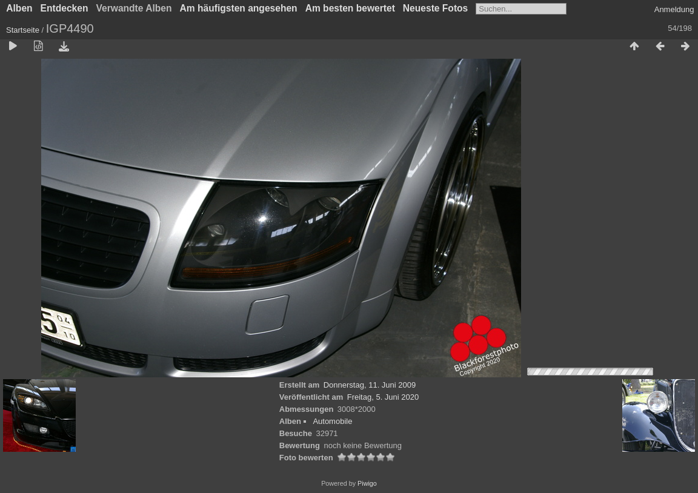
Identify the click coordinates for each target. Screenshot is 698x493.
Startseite (22, 30)
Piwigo (367, 483)
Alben (19, 8)
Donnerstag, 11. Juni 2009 (370, 384)
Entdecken (64, 8)
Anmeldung (674, 9)
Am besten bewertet (350, 8)
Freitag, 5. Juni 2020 (383, 397)
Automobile (332, 421)
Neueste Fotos (435, 8)
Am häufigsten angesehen (238, 8)
